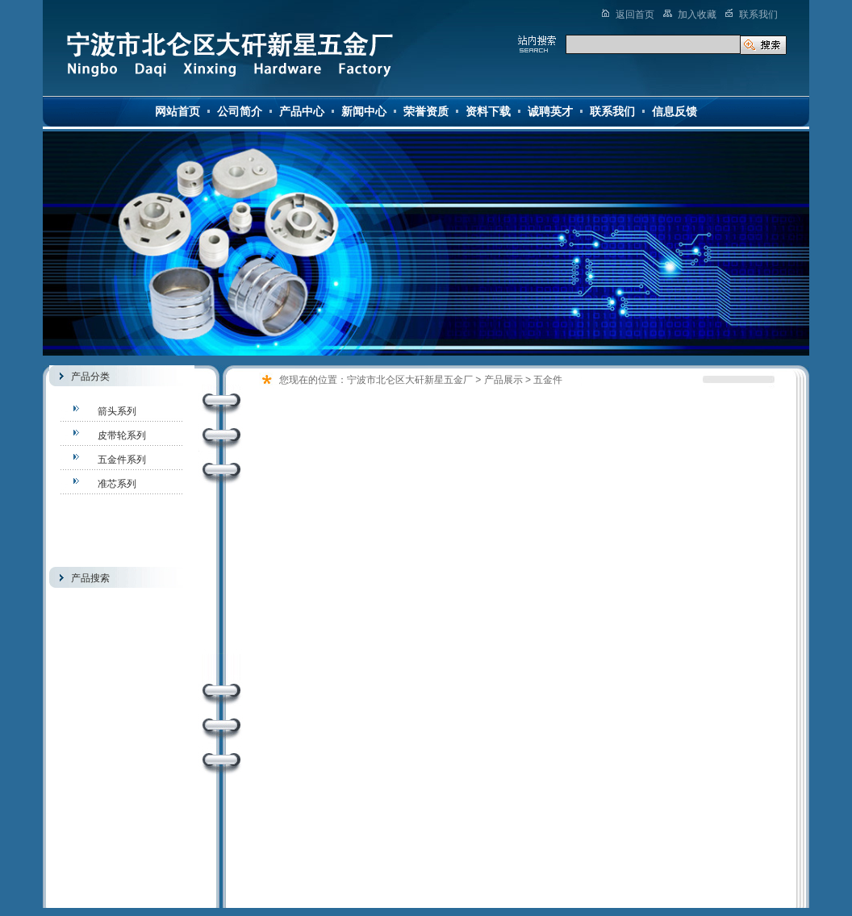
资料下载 (488, 111)
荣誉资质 (426, 111)
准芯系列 (117, 483)
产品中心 (301, 111)
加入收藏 (697, 14)
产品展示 (503, 379)
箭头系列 (117, 411)
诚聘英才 (550, 111)
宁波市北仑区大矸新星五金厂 (410, 379)
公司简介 (239, 111)
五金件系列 (122, 459)
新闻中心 (363, 111)
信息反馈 (674, 111)
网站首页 (177, 111)
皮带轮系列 (122, 435)
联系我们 (612, 111)
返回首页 (635, 14)
